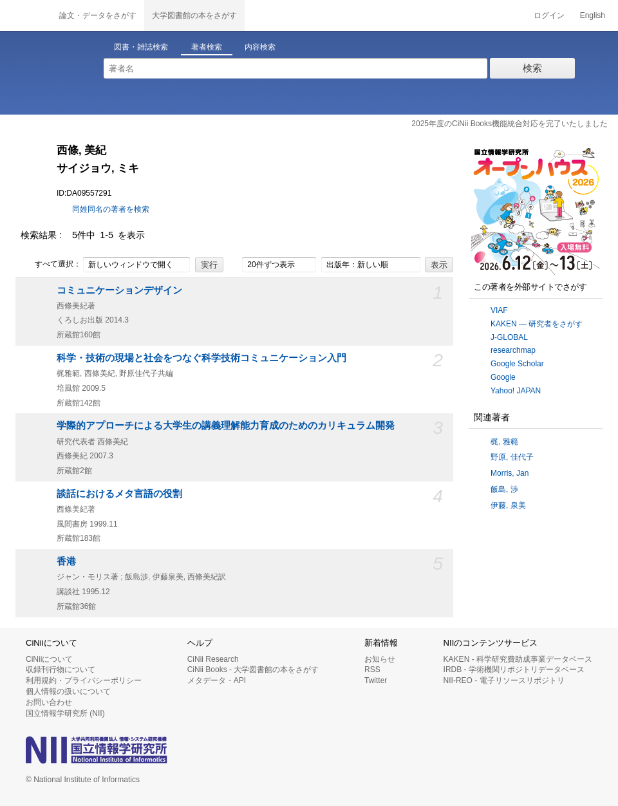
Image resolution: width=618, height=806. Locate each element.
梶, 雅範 (504, 441)
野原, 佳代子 (512, 457)
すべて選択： (51, 264)
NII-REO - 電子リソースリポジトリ (504, 680)
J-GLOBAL (509, 337)
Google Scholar (517, 363)
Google (503, 377)
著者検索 (206, 47)
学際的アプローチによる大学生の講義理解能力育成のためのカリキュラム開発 (226, 425)
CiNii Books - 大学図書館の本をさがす (253, 669)
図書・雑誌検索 (141, 47)
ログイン (549, 15)
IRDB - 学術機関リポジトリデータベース (514, 669)
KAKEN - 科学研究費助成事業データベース (518, 659)
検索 (532, 67)
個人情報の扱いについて (68, 691)
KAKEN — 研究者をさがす (537, 323)
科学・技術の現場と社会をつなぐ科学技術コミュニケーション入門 (201, 358)
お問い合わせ (49, 702)
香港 (66, 561)
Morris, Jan (510, 473)
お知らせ (379, 659)
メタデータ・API (216, 680)
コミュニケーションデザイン (119, 290)
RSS (372, 669)
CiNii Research (213, 659)
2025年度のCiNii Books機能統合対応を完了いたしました (509, 123)
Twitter (375, 680)
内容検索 (260, 47)
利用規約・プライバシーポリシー (84, 680)
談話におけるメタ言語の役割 (119, 494)
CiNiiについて (49, 659)
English (592, 15)
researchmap (513, 350)
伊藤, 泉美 (508, 505)
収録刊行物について (60, 669)
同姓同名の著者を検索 (110, 209)
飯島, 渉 (504, 489)
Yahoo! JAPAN (516, 390)
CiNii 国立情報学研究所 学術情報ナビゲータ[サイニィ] (26, 15)
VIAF (499, 310)
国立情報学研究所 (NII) (65, 713)
